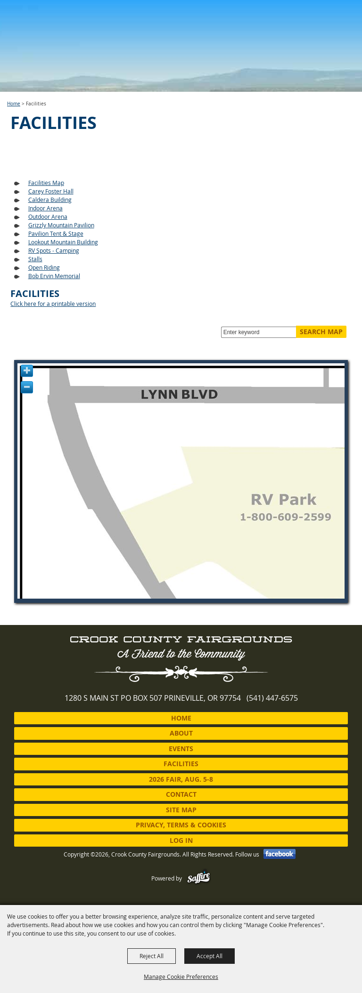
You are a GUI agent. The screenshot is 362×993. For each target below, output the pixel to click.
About (181, 733)
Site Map (181, 809)
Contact (181, 794)
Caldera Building (50, 199)
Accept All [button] (209, 956)
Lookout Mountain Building (63, 242)
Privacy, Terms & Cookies (181, 824)
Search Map (321, 331)
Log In (181, 840)
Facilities (181, 763)
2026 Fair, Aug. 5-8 (181, 779)
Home (13, 104)
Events (181, 748)
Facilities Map (46, 182)
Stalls (35, 259)
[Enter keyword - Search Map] (260, 332)
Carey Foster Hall (51, 191)
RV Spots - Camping (53, 250)
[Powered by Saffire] (198, 878)
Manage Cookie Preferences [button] (181, 976)
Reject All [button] (152, 956)
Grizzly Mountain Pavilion (61, 225)
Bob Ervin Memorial (54, 276)
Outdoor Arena (47, 216)
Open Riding (44, 267)
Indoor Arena (45, 208)
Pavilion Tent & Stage (55, 233)
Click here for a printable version (53, 303)
